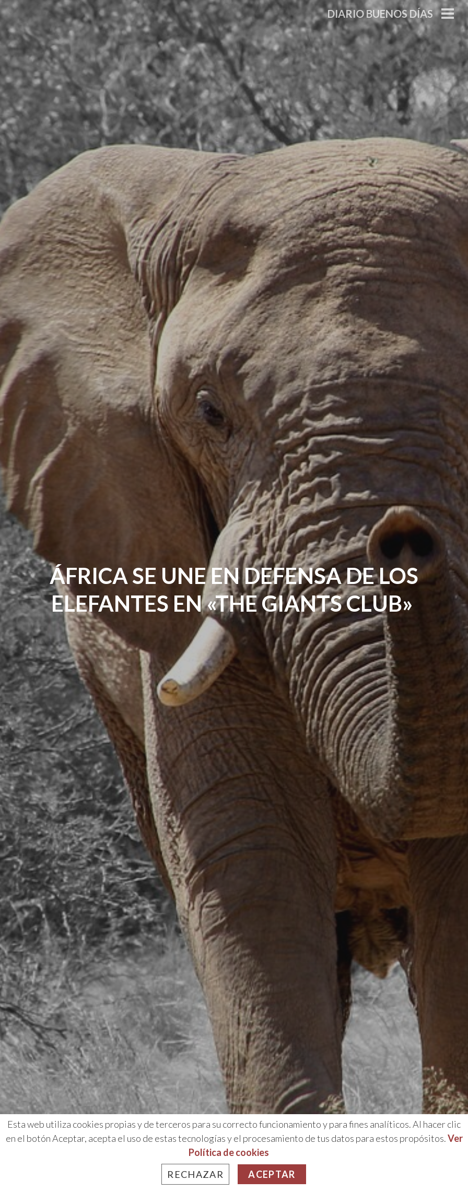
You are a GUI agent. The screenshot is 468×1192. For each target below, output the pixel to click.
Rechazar (195, 1174)
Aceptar (271, 1174)
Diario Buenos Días (380, 13)
